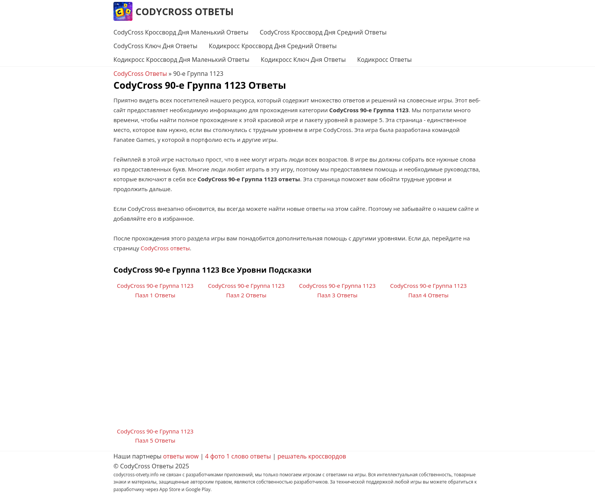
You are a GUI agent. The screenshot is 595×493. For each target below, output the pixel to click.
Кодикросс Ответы (384, 59)
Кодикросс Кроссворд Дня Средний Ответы (273, 46)
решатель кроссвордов (311, 456)
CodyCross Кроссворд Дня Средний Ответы (323, 32)
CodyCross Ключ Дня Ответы (155, 46)
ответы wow (181, 456)
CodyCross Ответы (184, 11)
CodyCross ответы (165, 248)
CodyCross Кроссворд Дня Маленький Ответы (180, 32)
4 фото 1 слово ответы (238, 456)
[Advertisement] (297, 366)
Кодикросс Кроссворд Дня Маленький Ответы (181, 59)
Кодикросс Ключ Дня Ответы (303, 59)
